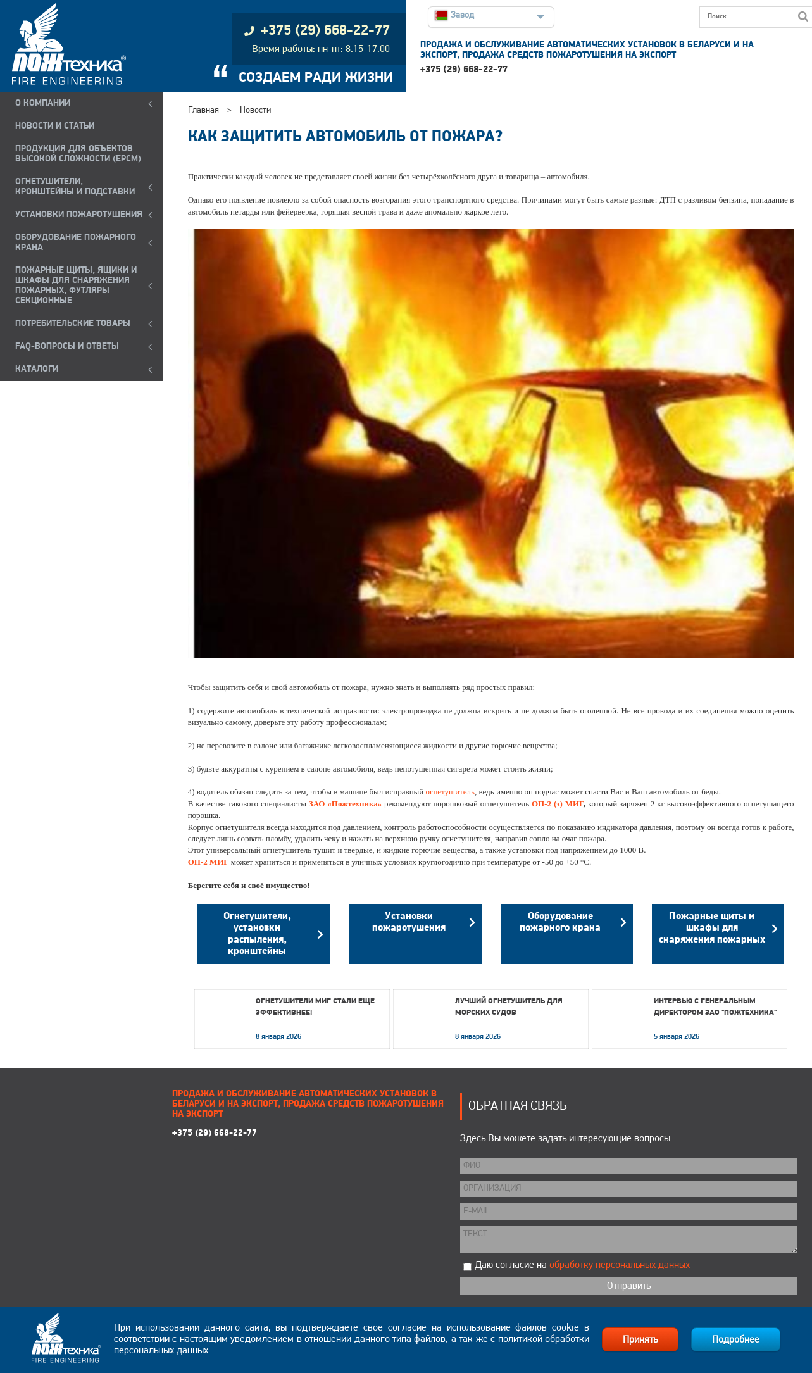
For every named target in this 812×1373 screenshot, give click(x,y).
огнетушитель (450, 791)
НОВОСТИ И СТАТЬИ (54, 126)
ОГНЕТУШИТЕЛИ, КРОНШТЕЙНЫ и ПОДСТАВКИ (75, 187)
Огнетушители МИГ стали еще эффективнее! (315, 1007)
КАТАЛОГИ (36, 369)
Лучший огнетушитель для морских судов (509, 1007)
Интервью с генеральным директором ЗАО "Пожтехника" (715, 1007)
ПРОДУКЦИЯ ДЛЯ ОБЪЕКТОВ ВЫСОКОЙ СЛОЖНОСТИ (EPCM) (78, 154)
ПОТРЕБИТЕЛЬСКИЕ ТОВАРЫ (72, 324)
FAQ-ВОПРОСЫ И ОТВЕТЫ (67, 346)
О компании (42, 103)
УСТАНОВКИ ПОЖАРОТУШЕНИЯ (78, 215)
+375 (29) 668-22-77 (464, 70)
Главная (203, 110)
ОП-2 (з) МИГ (558, 803)
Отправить (629, 1286)
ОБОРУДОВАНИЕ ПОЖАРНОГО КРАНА (75, 243)
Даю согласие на (582, 1265)
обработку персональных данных (619, 1265)
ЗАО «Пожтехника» (345, 803)
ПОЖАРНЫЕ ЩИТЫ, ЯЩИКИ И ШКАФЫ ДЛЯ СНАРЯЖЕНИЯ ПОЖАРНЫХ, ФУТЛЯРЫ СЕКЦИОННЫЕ (76, 286)
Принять (640, 1340)
